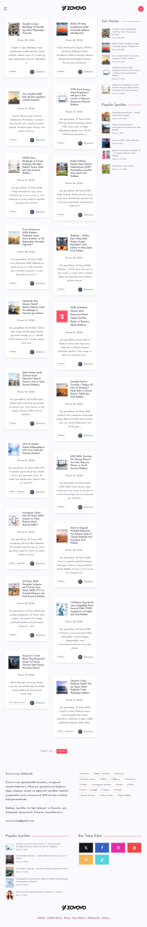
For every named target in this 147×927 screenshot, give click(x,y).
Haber (14, 75)
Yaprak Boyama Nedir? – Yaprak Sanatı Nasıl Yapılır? (126, 114)
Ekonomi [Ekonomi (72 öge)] (120, 774)
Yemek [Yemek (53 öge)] (118, 790)
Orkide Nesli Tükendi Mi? (123, 166)
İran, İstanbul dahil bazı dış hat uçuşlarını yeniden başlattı (33, 97)
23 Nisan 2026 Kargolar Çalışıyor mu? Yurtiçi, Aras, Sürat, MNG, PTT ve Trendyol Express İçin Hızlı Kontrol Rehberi (32, 590)
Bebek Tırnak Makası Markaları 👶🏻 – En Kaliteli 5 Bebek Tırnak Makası (125, 153)
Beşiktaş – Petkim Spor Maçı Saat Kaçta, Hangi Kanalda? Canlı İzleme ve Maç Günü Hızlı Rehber (80, 243)
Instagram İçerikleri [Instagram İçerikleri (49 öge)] (102, 785)
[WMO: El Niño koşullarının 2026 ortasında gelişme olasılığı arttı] (106, 47)
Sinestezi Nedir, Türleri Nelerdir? (126, 140)
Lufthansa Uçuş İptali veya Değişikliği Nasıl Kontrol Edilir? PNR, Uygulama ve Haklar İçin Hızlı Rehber (81, 611)
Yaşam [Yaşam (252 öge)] (106, 790)
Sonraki (62, 751)
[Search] (138, 9)
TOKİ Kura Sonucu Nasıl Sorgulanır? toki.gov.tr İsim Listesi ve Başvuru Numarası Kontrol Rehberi (81, 97)
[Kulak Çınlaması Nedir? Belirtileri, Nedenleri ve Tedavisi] (10, 895)
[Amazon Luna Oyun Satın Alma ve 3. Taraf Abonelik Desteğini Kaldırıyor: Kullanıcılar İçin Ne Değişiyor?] (10, 847)
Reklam (41, 918)
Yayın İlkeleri (79, 918)
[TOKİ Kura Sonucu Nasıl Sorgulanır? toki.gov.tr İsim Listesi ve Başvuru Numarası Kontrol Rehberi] (106, 71)
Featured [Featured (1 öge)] (130, 779)
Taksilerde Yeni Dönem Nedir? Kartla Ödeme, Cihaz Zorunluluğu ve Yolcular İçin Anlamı (32, 309)
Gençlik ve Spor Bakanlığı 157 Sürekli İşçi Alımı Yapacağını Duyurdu (124, 31)
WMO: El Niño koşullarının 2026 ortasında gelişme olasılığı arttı (80, 28)
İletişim (105, 918)
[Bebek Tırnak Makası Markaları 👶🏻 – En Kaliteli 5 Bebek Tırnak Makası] (106, 153)
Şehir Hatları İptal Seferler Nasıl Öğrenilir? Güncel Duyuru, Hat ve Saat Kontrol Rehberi (32, 380)
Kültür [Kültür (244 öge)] (131, 785)
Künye (67, 918)
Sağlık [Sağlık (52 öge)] (95, 790)
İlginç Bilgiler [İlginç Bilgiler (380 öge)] (125, 795)
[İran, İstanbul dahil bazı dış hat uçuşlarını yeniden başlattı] (106, 59)
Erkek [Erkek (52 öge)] (104, 779)
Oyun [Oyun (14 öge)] (83, 790)
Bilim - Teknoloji (18, 495)
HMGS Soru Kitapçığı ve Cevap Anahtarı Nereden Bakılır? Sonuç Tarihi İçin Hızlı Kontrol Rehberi (33, 165)
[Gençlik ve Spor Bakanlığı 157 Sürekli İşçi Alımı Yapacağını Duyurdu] (106, 32)
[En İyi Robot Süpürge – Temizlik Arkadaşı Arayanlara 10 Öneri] (10, 871)
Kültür (62, 585)
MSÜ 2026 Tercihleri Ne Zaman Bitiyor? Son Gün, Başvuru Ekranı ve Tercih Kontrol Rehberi (81, 464)
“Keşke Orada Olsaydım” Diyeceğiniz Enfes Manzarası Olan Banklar (124, 127)
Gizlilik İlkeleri (54, 918)
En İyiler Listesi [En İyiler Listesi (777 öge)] (88, 779)
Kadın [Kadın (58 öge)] (120, 785)
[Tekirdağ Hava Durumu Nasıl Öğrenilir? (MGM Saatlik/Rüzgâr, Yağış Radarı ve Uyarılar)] (10, 883)
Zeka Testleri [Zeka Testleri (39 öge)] (107, 795)
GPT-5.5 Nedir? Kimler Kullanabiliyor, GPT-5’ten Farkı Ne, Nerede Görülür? (33, 450)
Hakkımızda (94, 918)
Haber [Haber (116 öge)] (84, 785)
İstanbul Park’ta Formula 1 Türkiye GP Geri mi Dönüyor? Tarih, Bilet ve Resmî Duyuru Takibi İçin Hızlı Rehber (80, 390)
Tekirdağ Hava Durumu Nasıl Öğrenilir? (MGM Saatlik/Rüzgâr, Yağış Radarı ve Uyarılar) (36, 881)
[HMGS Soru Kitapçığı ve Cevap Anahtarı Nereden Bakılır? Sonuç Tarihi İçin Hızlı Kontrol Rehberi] (106, 88)
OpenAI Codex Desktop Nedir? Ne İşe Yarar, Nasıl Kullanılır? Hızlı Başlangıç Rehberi (81, 687)
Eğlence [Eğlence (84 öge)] (116, 779)
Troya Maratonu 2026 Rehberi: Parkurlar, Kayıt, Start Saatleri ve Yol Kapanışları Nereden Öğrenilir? (33, 237)
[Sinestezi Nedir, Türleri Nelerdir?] (106, 142)
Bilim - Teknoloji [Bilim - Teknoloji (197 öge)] (102, 774)
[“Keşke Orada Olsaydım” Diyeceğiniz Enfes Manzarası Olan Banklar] (106, 128)
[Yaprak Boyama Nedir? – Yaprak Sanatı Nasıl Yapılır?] (106, 115)
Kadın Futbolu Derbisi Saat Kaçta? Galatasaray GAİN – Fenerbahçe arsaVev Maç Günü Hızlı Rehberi (81, 170)
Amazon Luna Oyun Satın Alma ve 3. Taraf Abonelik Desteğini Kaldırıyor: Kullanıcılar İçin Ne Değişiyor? (39, 845)
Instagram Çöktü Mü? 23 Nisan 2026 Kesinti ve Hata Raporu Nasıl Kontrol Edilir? (33, 519)
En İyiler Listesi (18, 706)
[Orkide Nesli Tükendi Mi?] (106, 168)
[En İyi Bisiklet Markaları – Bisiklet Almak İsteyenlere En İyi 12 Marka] (10, 859)
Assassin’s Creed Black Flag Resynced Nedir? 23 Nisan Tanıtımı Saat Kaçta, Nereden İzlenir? (32, 663)
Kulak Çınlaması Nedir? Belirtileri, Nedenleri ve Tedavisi (40, 893)
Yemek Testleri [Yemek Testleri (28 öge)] (88, 795)
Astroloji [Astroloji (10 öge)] (85, 774)
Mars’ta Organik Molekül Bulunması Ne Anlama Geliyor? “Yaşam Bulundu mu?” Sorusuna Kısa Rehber (80, 537)
